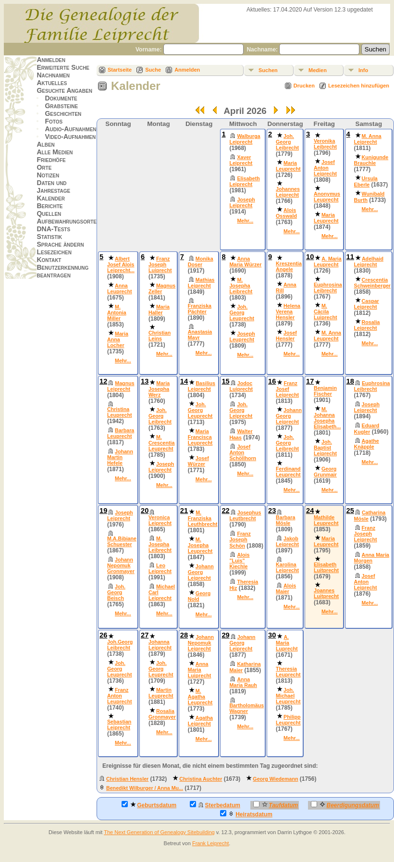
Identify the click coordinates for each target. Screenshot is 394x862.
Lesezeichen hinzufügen (358, 85)
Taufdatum (275, 805)
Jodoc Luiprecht (241, 386)
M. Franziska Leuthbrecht (203, 518)
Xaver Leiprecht (240, 160)
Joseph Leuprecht (242, 336)
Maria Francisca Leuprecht (200, 437)
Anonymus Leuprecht (327, 196)
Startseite (120, 70)
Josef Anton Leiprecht (325, 167)
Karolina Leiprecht (287, 567)
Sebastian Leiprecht (119, 724)
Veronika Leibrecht (325, 144)
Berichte (49, 206)
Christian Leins (159, 335)
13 (144, 381)
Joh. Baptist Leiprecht (325, 447)
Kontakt (49, 259)
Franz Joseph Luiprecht (160, 264)
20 (144, 510)
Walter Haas (240, 434)
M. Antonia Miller (116, 312)
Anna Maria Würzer (245, 261)
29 (225, 635)
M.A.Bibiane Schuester (121, 541)
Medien (317, 70)
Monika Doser (200, 261)
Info (363, 70)
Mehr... (245, 221)
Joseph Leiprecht (242, 202)
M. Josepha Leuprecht (200, 545)
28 (184, 635)
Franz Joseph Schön (239, 540)
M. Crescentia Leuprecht (161, 442)
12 (103, 381)
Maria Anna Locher (117, 339)
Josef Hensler (286, 335)
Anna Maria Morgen (371, 557)
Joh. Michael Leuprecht (288, 695)
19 (103, 510)
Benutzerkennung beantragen (62, 271)
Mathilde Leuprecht (326, 520)
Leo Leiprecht (160, 568)
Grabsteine (61, 106)
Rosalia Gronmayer (162, 714)
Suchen (268, 70)
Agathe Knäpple (366, 444)
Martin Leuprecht (160, 693)
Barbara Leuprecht (120, 433)
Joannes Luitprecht (326, 593)
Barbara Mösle (285, 520)
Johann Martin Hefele (120, 457)
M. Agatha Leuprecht (200, 696)
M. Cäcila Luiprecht (325, 311)
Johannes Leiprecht (288, 192)
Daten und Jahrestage (53, 186)
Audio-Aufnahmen (70, 129)
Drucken (304, 85)
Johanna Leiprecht (160, 644)
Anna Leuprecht (119, 288)
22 (225, 510)
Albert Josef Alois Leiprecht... (121, 264)
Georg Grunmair (325, 471)
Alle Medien (55, 152)
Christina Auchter (200, 779)
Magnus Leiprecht (121, 386)
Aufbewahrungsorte (67, 221)
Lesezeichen (54, 252)
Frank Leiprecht (210, 843)
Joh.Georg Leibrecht (120, 644)
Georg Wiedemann (275, 779)
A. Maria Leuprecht (328, 261)
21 (184, 510)
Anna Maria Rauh (243, 682)
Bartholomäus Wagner (246, 708)
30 (272, 635)
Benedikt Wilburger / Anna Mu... (144, 788)
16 (272, 381)
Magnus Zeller (161, 288)
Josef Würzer (198, 461)
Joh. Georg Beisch (116, 592)
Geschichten (63, 113)
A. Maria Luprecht (287, 642)
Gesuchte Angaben (64, 90)
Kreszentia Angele (289, 266)
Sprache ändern (60, 244)
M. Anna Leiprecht (368, 139)
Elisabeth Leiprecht (244, 181)
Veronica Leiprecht (160, 520)
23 (272, 510)
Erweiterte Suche (63, 67)
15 (225, 381)
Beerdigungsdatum (345, 805)
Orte (44, 167)
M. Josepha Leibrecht (240, 285)
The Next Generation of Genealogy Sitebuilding (159, 832)
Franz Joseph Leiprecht (365, 533)
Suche (153, 70)
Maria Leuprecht (288, 166)
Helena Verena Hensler (288, 311)
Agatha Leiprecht (200, 720)
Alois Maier (286, 588)
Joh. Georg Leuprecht (241, 312)
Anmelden (51, 59)
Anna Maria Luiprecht (199, 669)
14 (184, 381)
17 (310, 381)
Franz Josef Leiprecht (287, 389)
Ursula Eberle (366, 181)
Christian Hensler (127, 779)
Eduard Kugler (367, 429)
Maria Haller (159, 309)
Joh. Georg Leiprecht (240, 410)
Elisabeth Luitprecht (326, 567)
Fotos (53, 121)
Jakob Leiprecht (287, 541)
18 (350, 381)
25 (350, 510)
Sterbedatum (215, 805)
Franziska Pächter (199, 308)
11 (350, 257)
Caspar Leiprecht (366, 304)
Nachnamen (53, 75)
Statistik (49, 236)
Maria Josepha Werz (159, 389)
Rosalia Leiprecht (367, 325)
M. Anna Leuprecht (327, 335)
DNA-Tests (53, 229)
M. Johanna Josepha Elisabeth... (327, 417)
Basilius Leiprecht (201, 386)
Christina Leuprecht (119, 412)
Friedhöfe (51, 159)
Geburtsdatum (149, 805)
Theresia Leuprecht (288, 671)
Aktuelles (52, 83)
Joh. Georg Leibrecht (287, 141)
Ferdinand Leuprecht (288, 471)
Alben (45, 144)
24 (310, 510)
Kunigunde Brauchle (371, 160)
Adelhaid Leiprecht (368, 261)
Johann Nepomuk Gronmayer (121, 565)
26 (103, 635)
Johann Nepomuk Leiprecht (201, 642)
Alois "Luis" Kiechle (239, 560)
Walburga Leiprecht (244, 139)
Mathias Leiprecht (201, 282)
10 (310, 257)
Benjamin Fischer (325, 391)
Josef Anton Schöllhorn (242, 452)
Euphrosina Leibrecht (328, 287)
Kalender (50, 198)
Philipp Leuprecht (288, 719)
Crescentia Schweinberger (372, 282)
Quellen (49, 213)
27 (144, 635)
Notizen (48, 175)
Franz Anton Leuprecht (119, 695)
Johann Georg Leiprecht (289, 416)
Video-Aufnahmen (70, 136)
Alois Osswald (286, 213)
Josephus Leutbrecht (245, 515)
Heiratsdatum (246, 814)
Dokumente (61, 98)
